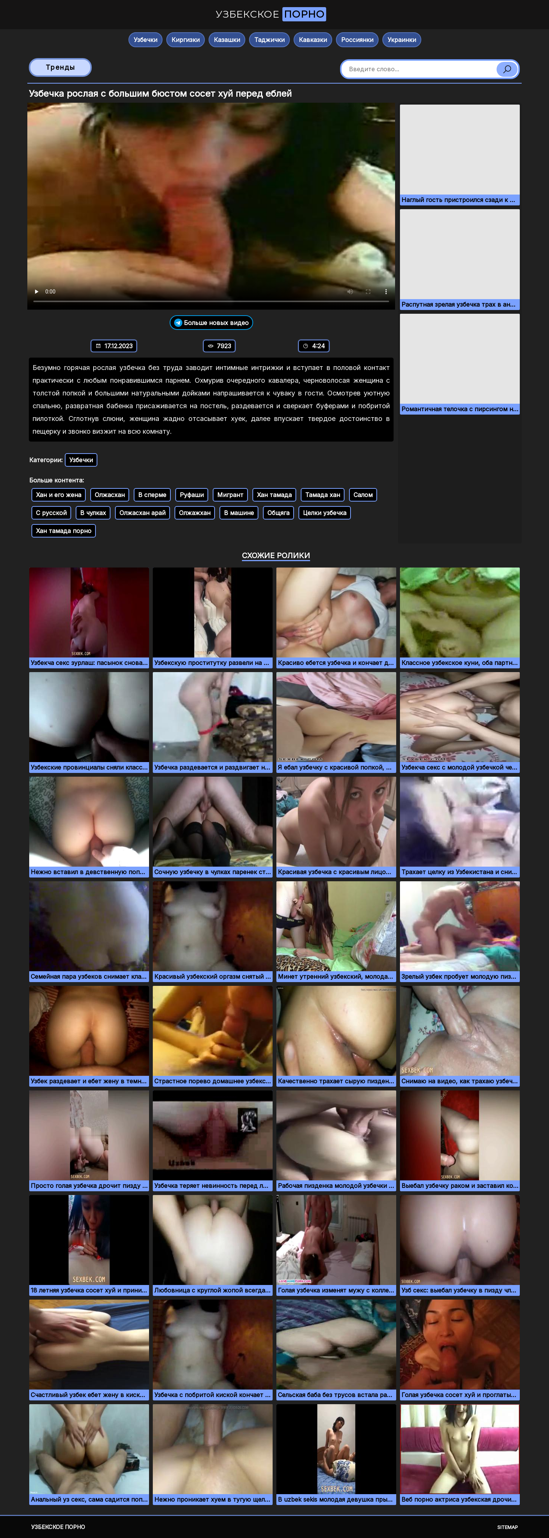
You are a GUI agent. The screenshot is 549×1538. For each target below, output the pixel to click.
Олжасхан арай (142, 513)
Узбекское (271, 14)
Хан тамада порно (63, 531)
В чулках (93, 513)
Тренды (60, 67)
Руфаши (192, 495)
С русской (51, 513)
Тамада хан (322, 495)
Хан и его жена (58, 495)
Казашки (227, 39)
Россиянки (357, 39)
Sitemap (507, 1527)
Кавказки (313, 39)
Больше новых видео (211, 322)
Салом (363, 495)
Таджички (269, 39)
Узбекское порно (58, 1527)
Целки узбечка (324, 513)
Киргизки (186, 39)
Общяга (278, 513)
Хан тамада (274, 495)
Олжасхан (110, 495)
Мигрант (230, 495)
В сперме (152, 495)
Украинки (402, 39)
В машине (239, 513)
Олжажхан (194, 513)
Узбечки (145, 39)
